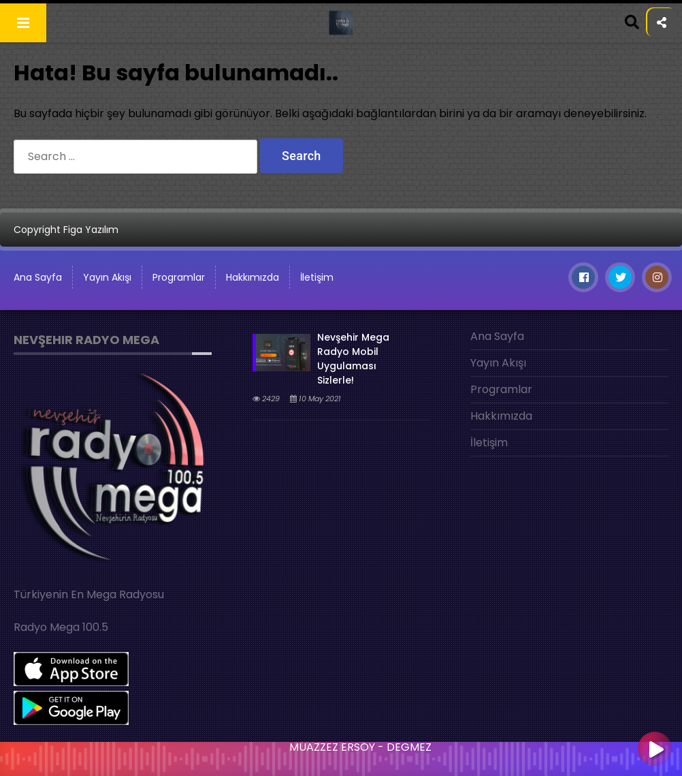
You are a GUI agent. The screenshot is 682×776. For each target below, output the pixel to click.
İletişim (317, 277)
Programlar (178, 277)
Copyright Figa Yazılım (66, 229)
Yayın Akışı (107, 277)
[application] (341, 755)
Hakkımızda (252, 277)
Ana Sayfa (497, 336)
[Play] (655, 750)
